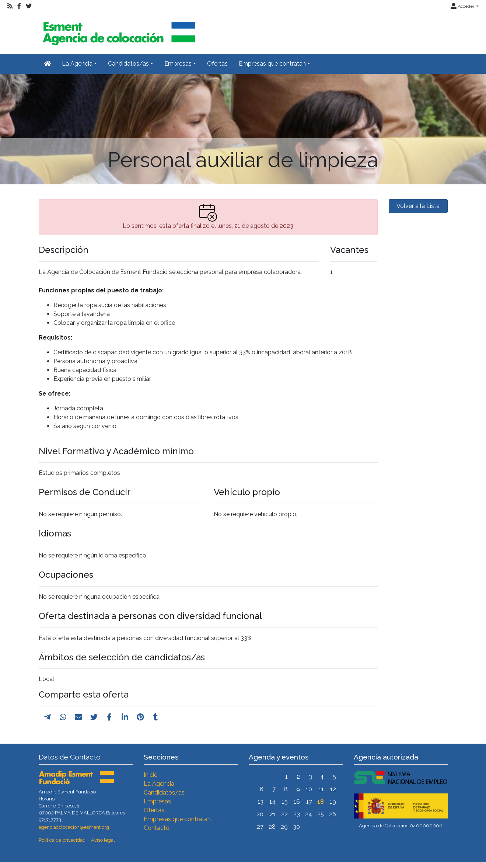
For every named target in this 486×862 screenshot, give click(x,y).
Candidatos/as (164, 792)
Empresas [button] (178, 63)
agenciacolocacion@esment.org (74, 827)
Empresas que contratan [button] (272, 63)
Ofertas (217, 63)
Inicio (151, 774)
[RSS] (10, 6)
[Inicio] (118, 30)
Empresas (157, 801)
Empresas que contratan (177, 819)
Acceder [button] (463, 6)
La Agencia (159, 783)
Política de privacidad (62, 840)
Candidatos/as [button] (128, 63)
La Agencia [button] (77, 63)
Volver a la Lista (418, 205)
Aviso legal (103, 840)
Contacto (156, 827)
